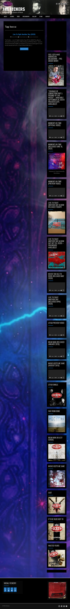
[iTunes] (15, 589)
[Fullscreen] (63, 116)
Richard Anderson (22, 45)
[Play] (50, 116)
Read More (24, 59)
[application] (56, 112)
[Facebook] (5, 589)
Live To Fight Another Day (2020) (24, 43)
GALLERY (34, 16)
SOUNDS (12, 16)
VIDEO (18, 16)
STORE (40, 16)
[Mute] (61, 116)
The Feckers (13, 9)
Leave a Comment (33, 45)
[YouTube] (8, 589)
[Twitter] (12, 589)
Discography (26, 16)
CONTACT (47, 16)
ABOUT (5, 16)
